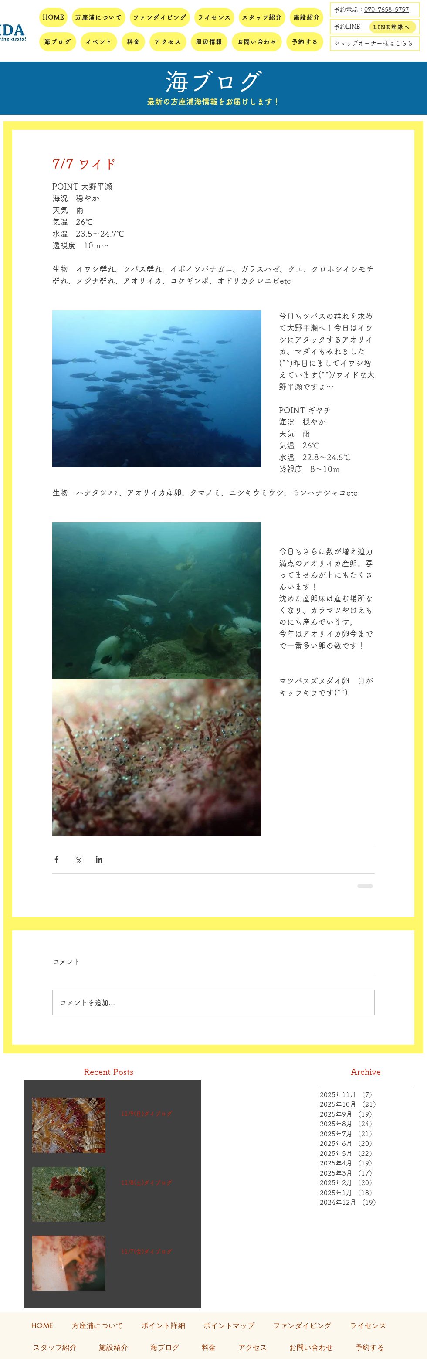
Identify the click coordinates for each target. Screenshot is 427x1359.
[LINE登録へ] (392, 27)
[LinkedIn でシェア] (99, 859)
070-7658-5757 (386, 10)
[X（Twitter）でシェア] (78, 859)
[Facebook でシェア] (56, 859)
